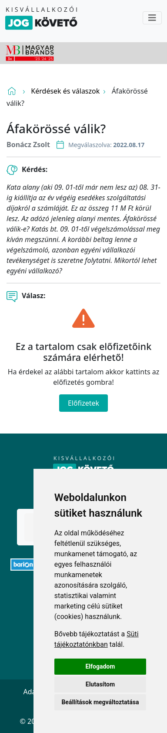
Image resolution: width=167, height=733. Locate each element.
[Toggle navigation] (152, 17)
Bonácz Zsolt (28, 144)
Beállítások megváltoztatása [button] (100, 702)
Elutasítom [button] (100, 684)
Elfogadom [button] (100, 666)
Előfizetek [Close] (83, 403)
